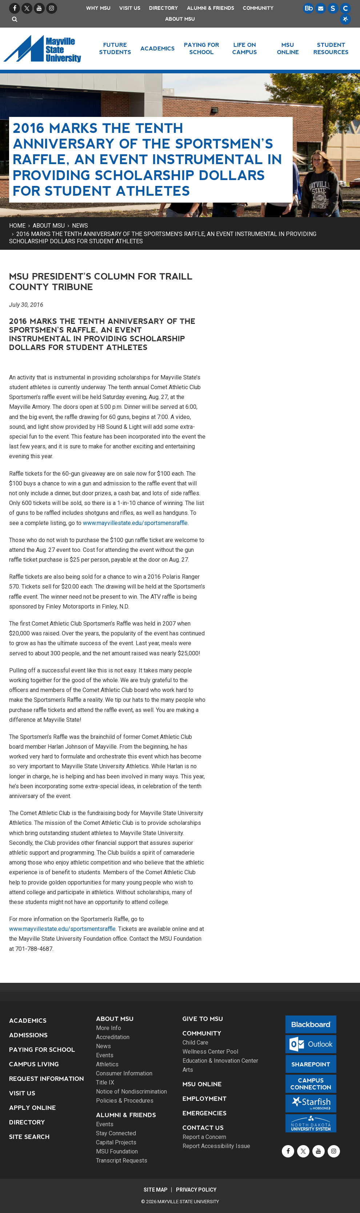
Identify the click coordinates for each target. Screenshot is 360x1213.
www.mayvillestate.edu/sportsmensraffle (135, 523)
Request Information (46, 1078)
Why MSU (98, 8)
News (80, 225)
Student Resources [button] (331, 48)
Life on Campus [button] (244, 48)
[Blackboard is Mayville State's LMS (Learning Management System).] (308, 8)
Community (258, 8)
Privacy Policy (196, 1189)
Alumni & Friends (210, 8)
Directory (163, 8)
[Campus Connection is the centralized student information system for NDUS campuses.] (345, 8)
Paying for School (42, 1049)
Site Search (29, 1136)
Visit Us (129, 8)
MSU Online (202, 1084)
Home (17, 225)
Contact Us (203, 1127)
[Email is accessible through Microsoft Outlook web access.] (320, 8)
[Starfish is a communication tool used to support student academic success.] (345, 19)
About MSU (180, 19)
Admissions (28, 1035)
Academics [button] (157, 48)
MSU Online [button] (288, 48)
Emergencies (205, 1113)
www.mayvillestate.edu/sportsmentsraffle (62, 928)
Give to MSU (203, 1018)
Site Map (155, 1189)
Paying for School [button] (201, 48)
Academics (28, 1020)
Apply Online (32, 1107)
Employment (205, 1098)
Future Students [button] (115, 48)
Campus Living (34, 1064)
